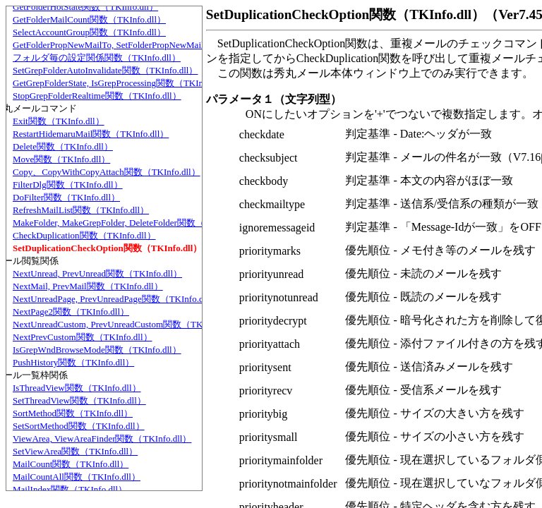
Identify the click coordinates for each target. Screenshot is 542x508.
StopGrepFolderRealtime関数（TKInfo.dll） (97, 95)
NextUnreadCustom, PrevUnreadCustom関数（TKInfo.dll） (126, 324)
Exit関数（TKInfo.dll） (58, 121)
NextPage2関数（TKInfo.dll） (71, 311)
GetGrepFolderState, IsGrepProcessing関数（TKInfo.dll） (122, 83)
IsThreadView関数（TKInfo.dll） (77, 387)
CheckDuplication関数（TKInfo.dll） (84, 235)
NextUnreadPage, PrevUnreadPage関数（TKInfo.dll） (115, 299)
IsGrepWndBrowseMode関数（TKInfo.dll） (97, 349)
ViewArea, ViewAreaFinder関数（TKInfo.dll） (102, 438)
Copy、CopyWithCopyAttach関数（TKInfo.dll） (106, 172)
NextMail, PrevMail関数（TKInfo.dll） (88, 286)
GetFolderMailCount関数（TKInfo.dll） (89, 19)
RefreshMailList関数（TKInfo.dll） (81, 210)
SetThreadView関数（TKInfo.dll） (79, 400)
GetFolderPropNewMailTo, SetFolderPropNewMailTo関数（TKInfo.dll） (151, 45)
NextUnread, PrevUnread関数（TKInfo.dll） (97, 273)
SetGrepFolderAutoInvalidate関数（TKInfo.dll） (105, 70)
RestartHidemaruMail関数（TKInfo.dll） (91, 133)
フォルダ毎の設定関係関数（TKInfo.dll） (97, 57)
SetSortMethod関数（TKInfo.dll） (79, 426)
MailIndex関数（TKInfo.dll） (70, 489)
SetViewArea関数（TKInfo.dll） (75, 451)
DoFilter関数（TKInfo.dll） (66, 197)
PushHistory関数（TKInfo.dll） (73, 362)
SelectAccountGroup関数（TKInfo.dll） (89, 32)
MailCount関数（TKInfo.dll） (70, 464)
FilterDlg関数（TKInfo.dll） (68, 184)
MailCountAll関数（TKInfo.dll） (76, 476)
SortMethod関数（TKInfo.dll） (73, 413)
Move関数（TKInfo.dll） (61, 159)
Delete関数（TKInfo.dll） (63, 146)
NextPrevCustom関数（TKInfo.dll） (82, 337)
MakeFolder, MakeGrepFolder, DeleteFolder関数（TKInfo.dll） (133, 222)
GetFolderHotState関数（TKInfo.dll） (85, 6)
